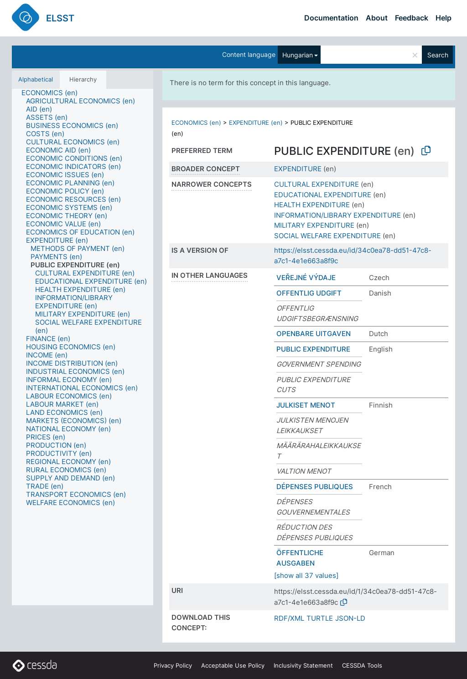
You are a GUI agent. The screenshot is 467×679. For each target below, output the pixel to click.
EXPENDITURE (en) (256, 122)
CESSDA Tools (362, 665)
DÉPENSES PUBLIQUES (314, 486)
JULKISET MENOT (305, 405)
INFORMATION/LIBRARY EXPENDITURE (337, 215)
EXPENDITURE (298, 168)
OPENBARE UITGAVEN (313, 333)
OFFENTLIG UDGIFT (309, 293)
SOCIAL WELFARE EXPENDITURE (327, 235)
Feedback (411, 17)
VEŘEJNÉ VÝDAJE (306, 277)
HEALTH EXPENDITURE (312, 204)
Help (443, 17)
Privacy (173, 665)
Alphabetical (35, 79)
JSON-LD (350, 618)
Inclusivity (303, 665)
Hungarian (297, 55)
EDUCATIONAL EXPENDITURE (322, 194)
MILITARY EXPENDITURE (314, 225)
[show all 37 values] (306, 575)
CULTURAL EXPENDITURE (316, 184)
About (377, 17)
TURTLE (319, 618)
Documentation (331, 17)
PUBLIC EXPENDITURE (313, 349)
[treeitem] (53, 93)
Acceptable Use (233, 665)
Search (437, 55)
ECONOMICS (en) (196, 122)
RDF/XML (289, 618)
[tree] (82, 347)
